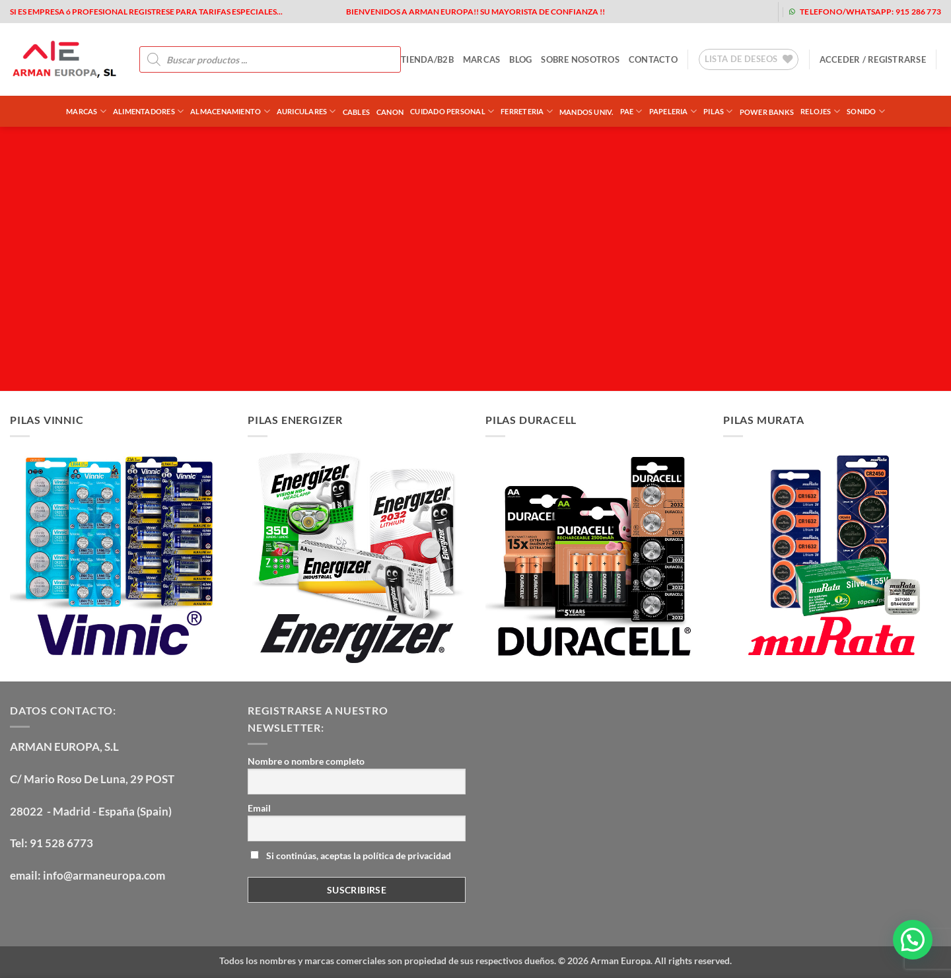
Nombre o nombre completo (306, 761)
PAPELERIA (673, 111)
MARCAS (482, 59)
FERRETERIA (527, 111)
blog (520, 59)
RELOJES (820, 111)
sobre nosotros (580, 59)
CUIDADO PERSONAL (452, 111)
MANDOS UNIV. (586, 112)
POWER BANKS (767, 112)
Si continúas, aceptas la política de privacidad (350, 855)
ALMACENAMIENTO (230, 111)
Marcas (86, 111)
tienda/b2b (427, 59)
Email (259, 808)
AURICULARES (306, 111)
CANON (390, 112)
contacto (653, 59)
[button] (873, 59)
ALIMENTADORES (148, 111)
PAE (631, 111)
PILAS (718, 111)
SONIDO (866, 111)
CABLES (356, 112)
